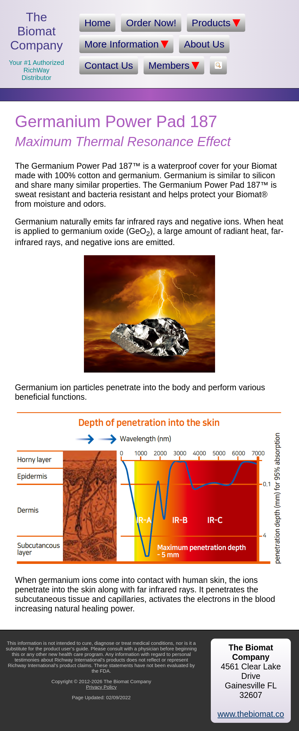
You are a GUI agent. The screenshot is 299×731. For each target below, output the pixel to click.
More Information (126, 44)
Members (174, 65)
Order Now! (151, 22)
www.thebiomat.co (251, 714)
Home (97, 22)
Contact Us (108, 65)
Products (216, 22)
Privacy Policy (101, 687)
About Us (204, 44)
